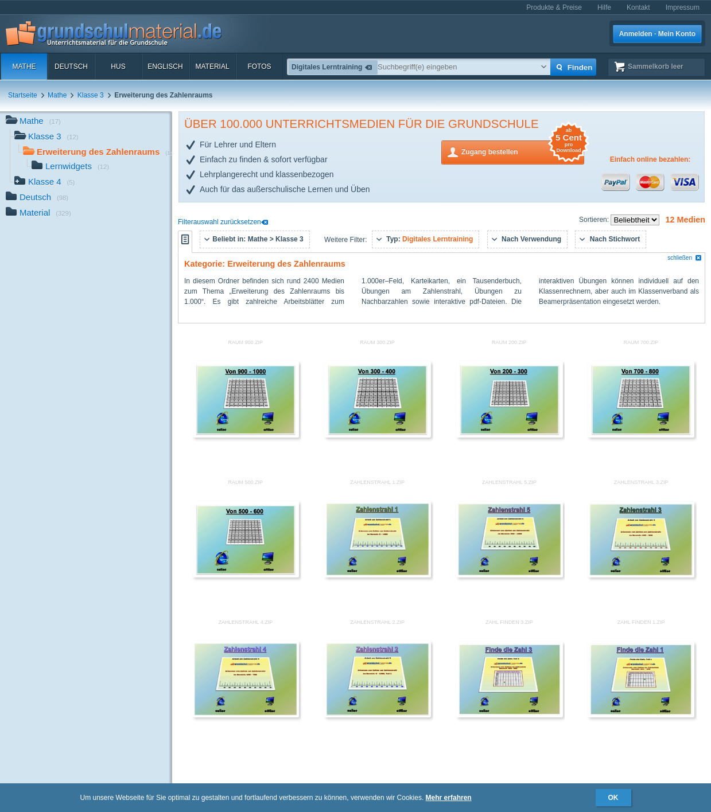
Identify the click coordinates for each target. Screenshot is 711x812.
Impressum (683, 7)
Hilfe (604, 7)
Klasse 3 (90, 95)
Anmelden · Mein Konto (657, 34)
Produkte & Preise (554, 7)
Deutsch (71, 67)
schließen (684, 258)
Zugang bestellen (522, 151)
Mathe (24, 67)
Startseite (22, 95)
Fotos (259, 67)
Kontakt (638, 7)
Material (212, 67)
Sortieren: (595, 220)
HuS (118, 67)
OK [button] (613, 798)
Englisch (164, 67)
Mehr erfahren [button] (449, 798)
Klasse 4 (44, 182)
